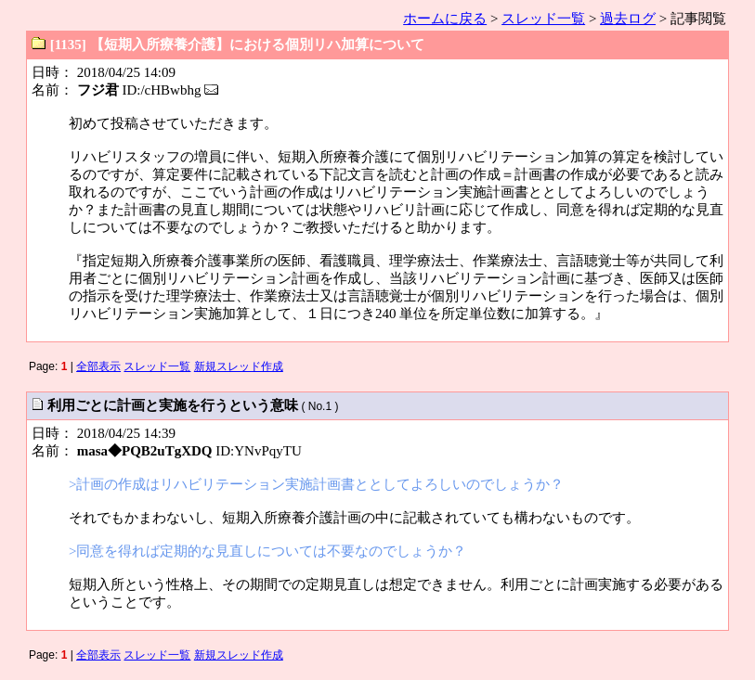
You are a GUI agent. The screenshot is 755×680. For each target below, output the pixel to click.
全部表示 (98, 366)
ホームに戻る (445, 18)
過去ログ (628, 18)
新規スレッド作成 (238, 366)
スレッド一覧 (543, 18)
